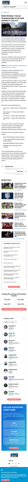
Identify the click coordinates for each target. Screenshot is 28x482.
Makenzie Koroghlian (14, 384)
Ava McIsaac (11, 391)
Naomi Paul (11, 347)
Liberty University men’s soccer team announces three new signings (20, 215)
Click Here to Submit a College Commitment (14, 309)
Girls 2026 (21, 299)
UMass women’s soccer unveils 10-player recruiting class (20, 224)
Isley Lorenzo (12, 340)
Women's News (17, 209)
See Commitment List (14, 399)
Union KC (10, 372)
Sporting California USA (14, 342)
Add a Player (14, 447)
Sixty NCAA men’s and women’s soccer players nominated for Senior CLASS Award (20, 185)
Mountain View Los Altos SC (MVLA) (16, 379)
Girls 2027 (7, 299)
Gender (6, 322)
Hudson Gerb (12, 333)
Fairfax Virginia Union (13, 357)
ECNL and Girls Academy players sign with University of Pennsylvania (20, 205)
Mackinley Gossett (13, 369)
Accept (5, 480)
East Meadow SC (12, 350)
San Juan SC (11, 328)
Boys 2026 (21, 304)
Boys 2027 (7, 304)
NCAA (2, 12)
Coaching (16, 238)
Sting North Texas (13, 364)
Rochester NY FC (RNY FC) (14, 393)
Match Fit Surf (12, 335)
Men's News (16, 219)
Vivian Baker (11, 377)
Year (12, 322)
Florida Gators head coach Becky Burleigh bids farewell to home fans (20, 234)
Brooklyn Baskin (12, 362)
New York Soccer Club (13, 386)
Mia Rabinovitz (12, 326)
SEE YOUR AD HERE (14, 286)
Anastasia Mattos (13, 355)
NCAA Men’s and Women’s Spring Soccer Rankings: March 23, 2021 (19, 195)
